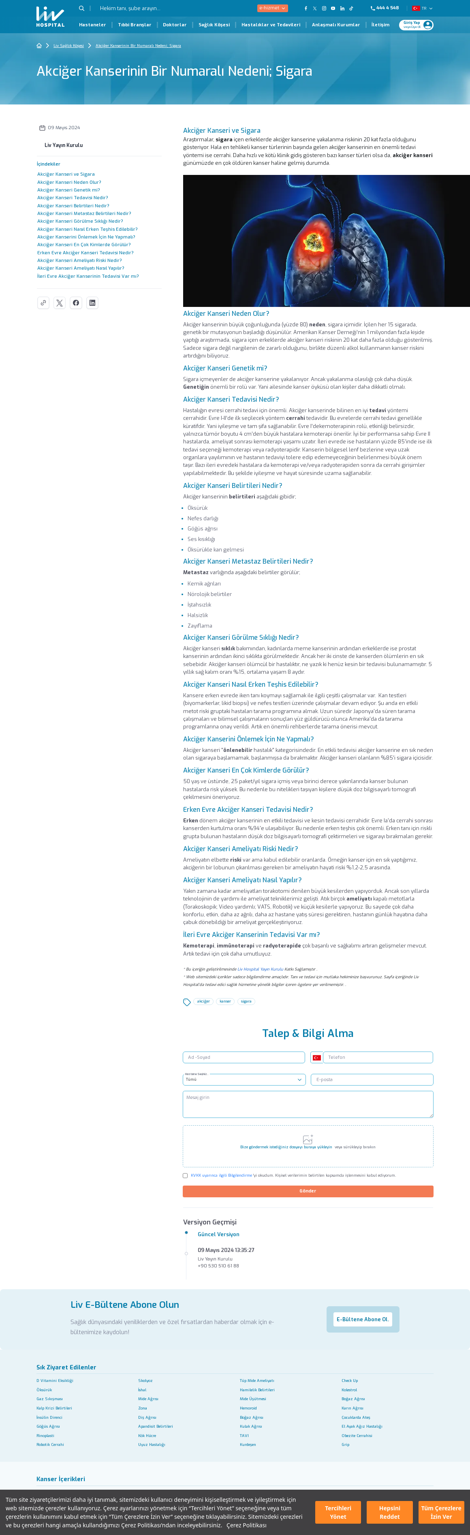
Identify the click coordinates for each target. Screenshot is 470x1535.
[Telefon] (378, 1057)
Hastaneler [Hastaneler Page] (92, 25)
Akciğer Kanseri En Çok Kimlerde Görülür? (84, 245)
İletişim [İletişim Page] (380, 25)
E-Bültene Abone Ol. (363, 1319)
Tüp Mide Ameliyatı (257, 1380)
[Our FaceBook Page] (305, 8)
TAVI (244, 1435)
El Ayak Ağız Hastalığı (362, 1426)
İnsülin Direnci (49, 1417)
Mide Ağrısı (148, 1398)
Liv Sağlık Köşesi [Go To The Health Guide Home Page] (68, 45)
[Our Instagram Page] (324, 8)
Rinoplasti (45, 1435)
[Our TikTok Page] (355, 8)
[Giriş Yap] (413, 24)
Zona (142, 1408)
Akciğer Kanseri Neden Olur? (69, 182)
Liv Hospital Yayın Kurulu (260, 969)
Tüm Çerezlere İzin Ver (441, 1512)
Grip (345, 1444)
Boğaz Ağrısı (353, 1398)
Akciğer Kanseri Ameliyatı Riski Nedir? (79, 261)
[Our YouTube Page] (333, 8)
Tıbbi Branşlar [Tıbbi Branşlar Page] (135, 25)
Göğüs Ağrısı (48, 1426)
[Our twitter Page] (315, 8)
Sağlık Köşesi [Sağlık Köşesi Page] (214, 25)
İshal (142, 1389)
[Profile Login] (427, 25)
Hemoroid (248, 1408)
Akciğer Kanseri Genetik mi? (68, 190)
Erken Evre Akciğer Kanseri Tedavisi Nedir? (85, 253)
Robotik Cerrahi (50, 1444)
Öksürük (44, 1389)
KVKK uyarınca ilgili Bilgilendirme (221, 1175)
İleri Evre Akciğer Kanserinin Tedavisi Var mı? (88, 276)
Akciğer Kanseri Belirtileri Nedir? (73, 206)
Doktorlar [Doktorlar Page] (175, 25)
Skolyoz (145, 1380)
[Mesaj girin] (308, 1104)
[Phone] (387, 8)
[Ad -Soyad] (244, 1057)
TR (423, 8)
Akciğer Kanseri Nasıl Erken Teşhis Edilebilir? (87, 229)
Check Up (350, 1380)
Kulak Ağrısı (251, 1426)
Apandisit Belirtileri (155, 1426)
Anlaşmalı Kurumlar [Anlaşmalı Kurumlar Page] (336, 25)
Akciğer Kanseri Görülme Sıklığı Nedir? (80, 221)
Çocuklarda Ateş (356, 1417)
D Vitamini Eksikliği (54, 1380)
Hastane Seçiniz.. (201, 1073)
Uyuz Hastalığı (151, 1444)
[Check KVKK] (185, 1175)
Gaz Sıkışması (49, 1398)
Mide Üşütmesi (253, 1398)
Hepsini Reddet (389, 1512)
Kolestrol (349, 1389)
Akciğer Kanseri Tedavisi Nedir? (72, 198)
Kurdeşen (248, 1444)
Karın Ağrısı (352, 1408)
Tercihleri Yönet (338, 1512)
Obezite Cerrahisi (357, 1435)
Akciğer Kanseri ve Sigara (66, 174)
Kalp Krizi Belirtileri (54, 1408)
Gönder (307, 1191)
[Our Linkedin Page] (342, 8)
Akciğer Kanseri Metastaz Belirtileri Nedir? (84, 214)
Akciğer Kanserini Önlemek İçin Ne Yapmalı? (86, 237)
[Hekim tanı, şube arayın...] (147, 8)
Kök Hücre (147, 1435)
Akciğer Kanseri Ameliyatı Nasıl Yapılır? (80, 268)
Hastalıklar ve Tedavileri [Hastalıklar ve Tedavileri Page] (270, 25)
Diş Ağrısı (147, 1417)
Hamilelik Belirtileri (257, 1389)
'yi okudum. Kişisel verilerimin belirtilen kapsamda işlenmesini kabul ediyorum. (293, 1175)
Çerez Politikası (246, 1525)
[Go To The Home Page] (39, 45)
